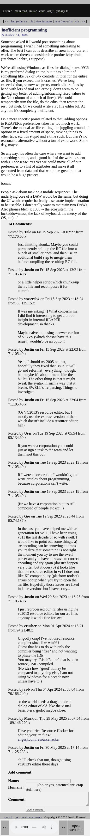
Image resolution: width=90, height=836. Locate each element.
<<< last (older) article (19, 21)
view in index (43, 21)
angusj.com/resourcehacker (39, 739)
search (8, 817)
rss (16, 817)
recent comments (31, 817)
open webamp (75, 827)
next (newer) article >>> (69, 21)
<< (5, 828)
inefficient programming (24, 30)
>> (63, 828)
